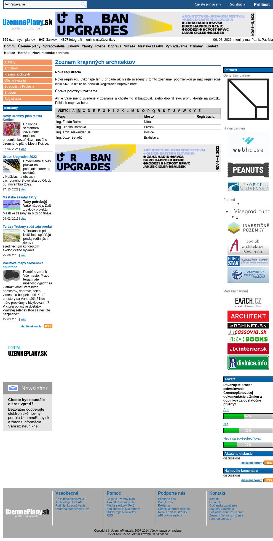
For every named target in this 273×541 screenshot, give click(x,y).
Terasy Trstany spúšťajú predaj (27, 226)
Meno (61, 117)
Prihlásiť (262, 4)
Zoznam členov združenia (226, 515)
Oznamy (196, 46)
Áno (226, 410)
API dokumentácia (170, 515)
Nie (225, 424)
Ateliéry (9, 62)
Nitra (147, 122)
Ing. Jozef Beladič (69, 137)
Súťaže (129, 46)
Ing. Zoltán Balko (68, 122)
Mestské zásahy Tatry (20, 197)
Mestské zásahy (150, 46)
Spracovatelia (54, 46)
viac (23, 148)
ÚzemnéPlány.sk (27, 24)
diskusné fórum (251, 462)
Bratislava (151, 137)
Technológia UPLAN (68, 502)
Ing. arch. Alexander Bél (73, 132)
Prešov (149, 127)
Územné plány (29, 46)
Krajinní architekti (17, 74)
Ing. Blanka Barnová (71, 127)
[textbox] (43, 4)
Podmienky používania (70, 505)
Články (87, 46)
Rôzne (100, 46)
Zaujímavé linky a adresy (123, 508)
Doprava (114, 46)
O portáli (215, 502)
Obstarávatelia (15, 80)
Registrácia (237, 4)
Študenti (10, 93)
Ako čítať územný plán (121, 502)
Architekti (11, 68)
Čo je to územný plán (121, 498)
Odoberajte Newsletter (121, 512)
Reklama (164, 505)
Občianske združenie (223, 505)
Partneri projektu (220, 518)
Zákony (73, 46)
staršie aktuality (31, 326)
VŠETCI (63, 111)
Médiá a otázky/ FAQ (120, 505)
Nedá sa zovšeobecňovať (242, 438)
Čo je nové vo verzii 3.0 (70, 498)
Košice (149, 132)
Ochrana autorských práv (72, 508)
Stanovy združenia (221, 508)
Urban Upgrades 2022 (20, 157)
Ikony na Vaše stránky (172, 512)
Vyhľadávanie (176, 46)
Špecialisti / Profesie (19, 86)
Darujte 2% (165, 502)
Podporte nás (167, 498)
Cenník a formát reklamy (174, 508)
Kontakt (211, 46)
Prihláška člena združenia (226, 512)
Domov (9, 46)
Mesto (149, 117)
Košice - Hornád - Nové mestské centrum (36, 53)
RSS (48, 326)
